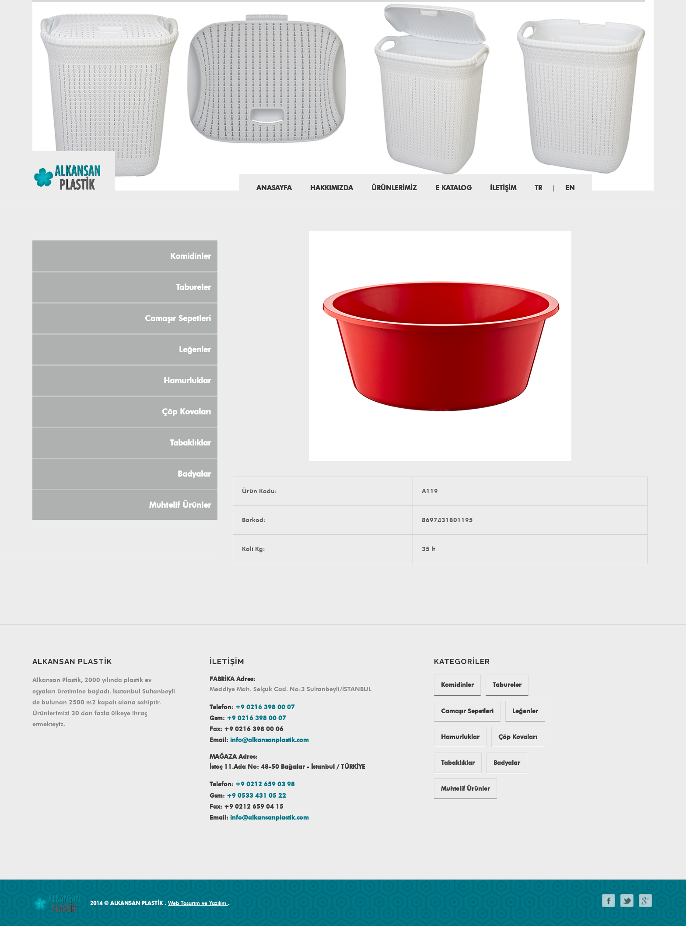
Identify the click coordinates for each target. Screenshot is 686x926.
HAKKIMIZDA (331, 188)
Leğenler (525, 711)
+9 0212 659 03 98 (265, 784)
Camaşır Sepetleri (467, 711)
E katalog (453, 188)
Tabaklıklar (458, 763)
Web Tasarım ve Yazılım (198, 903)
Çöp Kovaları (517, 737)
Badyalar (507, 763)
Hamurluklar (460, 737)
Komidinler (457, 685)
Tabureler (507, 685)
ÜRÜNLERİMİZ (394, 188)
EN (570, 188)
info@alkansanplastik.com (269, 740)
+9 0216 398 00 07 (265, 707)
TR (538, 188)
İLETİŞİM (503, 188)
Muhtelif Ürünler (465, 788)
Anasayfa (274, 188)
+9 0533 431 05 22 (256, 795)
